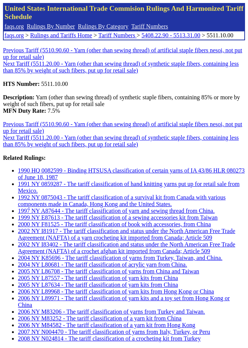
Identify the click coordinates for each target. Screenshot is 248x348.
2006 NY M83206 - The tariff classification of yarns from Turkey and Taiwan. (111, 311)
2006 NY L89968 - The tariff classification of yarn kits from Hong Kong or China (116, 291)
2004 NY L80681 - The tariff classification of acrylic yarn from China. (102, 264)
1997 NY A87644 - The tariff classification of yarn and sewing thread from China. (116, 211)
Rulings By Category (103, 26)
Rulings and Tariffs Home (61, 35)
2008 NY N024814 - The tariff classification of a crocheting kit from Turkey (109, 338)
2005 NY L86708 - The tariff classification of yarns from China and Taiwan (108, 271)
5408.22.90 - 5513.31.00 (171, 35)
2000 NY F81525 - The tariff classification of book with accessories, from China (114, 224)
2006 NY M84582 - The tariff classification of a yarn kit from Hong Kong (106, 325)
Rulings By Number (51, 26)
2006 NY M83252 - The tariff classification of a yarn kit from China (100, 318)
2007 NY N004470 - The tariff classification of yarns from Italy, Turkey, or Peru (114, 332)
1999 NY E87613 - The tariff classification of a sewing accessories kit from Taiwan (118, 217)
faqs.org (14, 26)
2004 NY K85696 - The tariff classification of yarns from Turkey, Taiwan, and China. (120, 258)
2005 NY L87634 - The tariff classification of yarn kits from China (98, 285)
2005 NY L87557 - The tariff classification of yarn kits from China (98, 278)
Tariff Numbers (149, 26)
